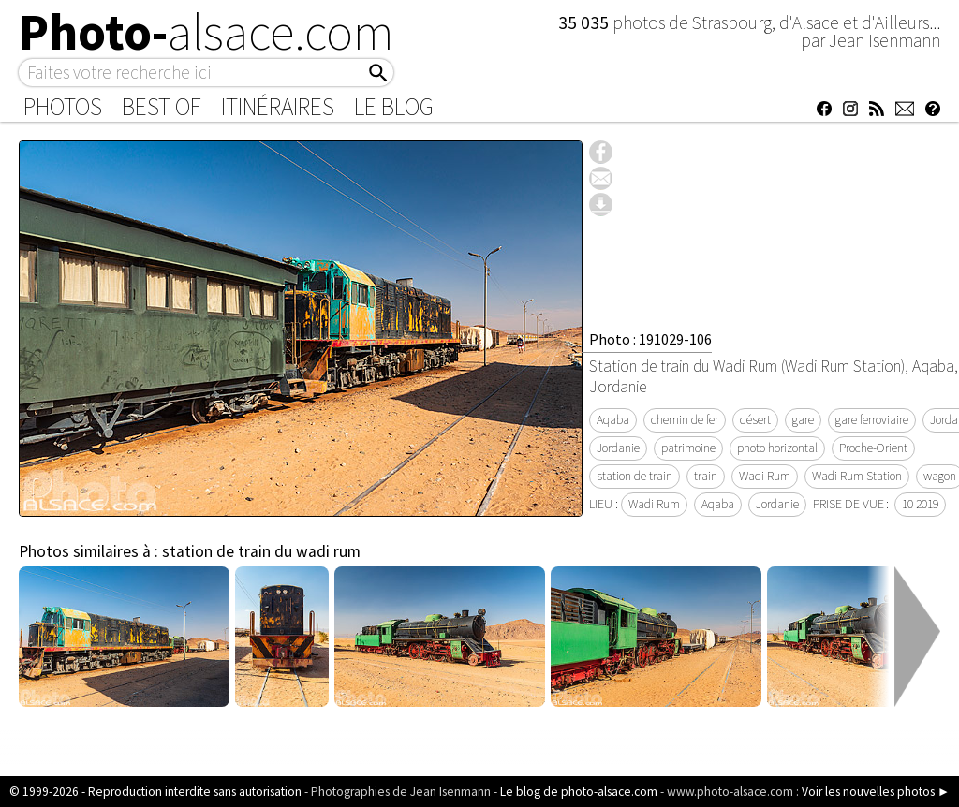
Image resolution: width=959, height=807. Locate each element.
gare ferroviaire (871, 420)
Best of (161, 107)
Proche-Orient (873, 448)
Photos (62, 107)
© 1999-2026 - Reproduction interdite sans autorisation (155, 792)
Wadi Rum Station (857, 476)
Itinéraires (277, 107)
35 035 (585, 22)
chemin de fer (684, 420)
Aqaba (613, 420)
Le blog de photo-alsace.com (578, 792)
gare (803, 420)
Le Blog (394, 107)
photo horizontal (777, 448)
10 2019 (920, 504)
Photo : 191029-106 (650, 339)
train (705, 476)
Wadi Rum (764, 476)
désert (755, 420)
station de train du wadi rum (261, 551)
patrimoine (688, 448)
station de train (634, 476)
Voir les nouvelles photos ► (876, 792)
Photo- (206, 32)
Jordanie (618, 448)
